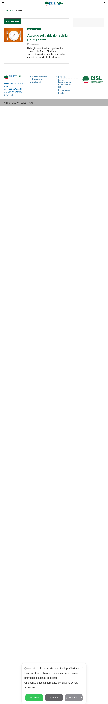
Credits (61, 93)
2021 (12, 10)
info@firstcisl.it (11, 95)
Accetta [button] (34, 697)
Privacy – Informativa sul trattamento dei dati (65, 83)
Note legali (63, 77)
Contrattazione (34, 29)
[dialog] (54, 683)
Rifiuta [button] (54, 697)
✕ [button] (83, 667)
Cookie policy (64, 90)
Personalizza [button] (74, 697)
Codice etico (37, 82)
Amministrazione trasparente (39, 78)
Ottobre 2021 (12, 21)
